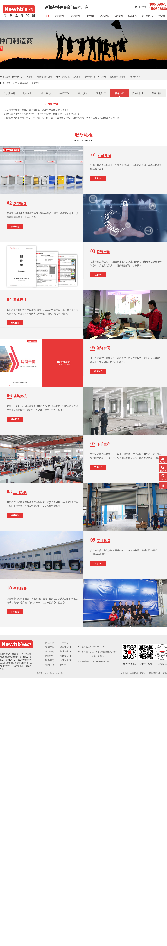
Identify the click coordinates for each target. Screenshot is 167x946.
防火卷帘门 (76, 16)
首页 (47, 16)
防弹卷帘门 (135, 76)
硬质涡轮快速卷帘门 (118, 76)
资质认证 (83, 93)
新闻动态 (132, 16)
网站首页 (49, 642)
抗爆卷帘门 (90, 76)
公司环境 (28, 93)
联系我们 (162, 16)
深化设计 (35, 83)
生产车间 (64, 93)
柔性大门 (90, 16)
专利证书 (101, 93)
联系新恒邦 (138, 93)
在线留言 (156, 93)
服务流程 (24, 83)
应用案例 (118, 16)
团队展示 (46, 93)
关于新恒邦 (147, 16)
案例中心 (49, 647)
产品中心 (104, 16)
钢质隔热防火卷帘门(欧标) (48, 76)
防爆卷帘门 (60, 16)
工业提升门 (102, 76)
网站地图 (49, 656)
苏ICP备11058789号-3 (54, 673)
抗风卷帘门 (78, 76)
